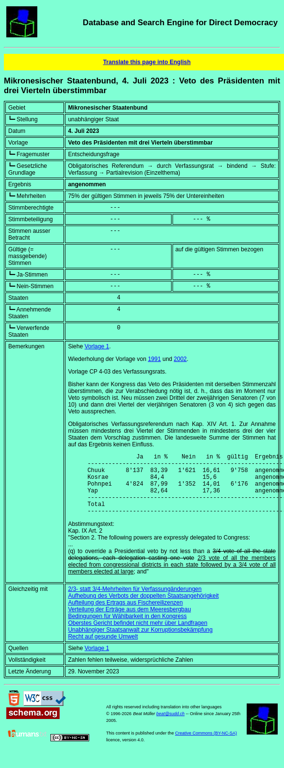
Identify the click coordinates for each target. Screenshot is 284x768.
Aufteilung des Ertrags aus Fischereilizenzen (125, 615)
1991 (154, 359)
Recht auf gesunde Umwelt (103, 649)
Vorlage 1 (96, 346)
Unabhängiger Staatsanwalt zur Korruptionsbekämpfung (140, 642)
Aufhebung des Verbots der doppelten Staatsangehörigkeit (143, 608)
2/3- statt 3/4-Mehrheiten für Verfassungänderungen (135, 602)
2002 (180, 359)
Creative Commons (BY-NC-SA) (206, 746)
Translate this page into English (147, 62)
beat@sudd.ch (171, 726)
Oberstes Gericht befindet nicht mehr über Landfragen (137, 636)
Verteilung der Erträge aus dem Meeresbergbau (129, 622)
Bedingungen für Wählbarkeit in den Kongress (127, 629)
